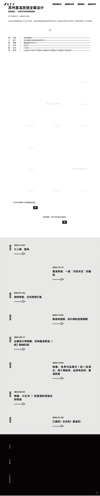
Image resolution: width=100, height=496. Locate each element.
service (69, 4)
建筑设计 (9, 461)
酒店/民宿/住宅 (9, 479)
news (80, 4)
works (55, 4)
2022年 (9, 447)
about (92, 4)
